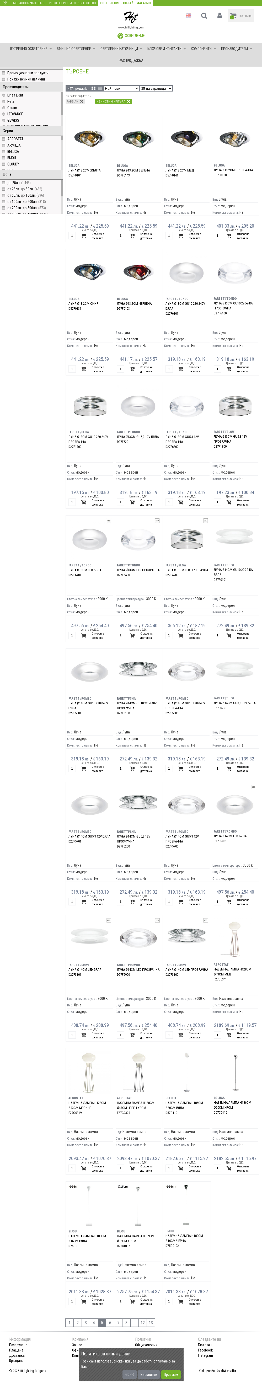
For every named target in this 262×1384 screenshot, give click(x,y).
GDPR (129, 1374)
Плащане (16, 1350)
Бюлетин (205, 1345)
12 (143, 1322)
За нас (77, 1345)
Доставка (17, 1355)
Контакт (78, 1355)
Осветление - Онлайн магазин (125, 3)
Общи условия (146, 1345)
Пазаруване (18, 1345)
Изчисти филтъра (113, 101)
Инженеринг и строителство (72, 3)
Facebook (205, 1350)
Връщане (16, 1361)
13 (151, 1322)
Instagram (205, 1355)
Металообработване (29, 3)
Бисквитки (149, 1374)
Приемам (171, 1374)
